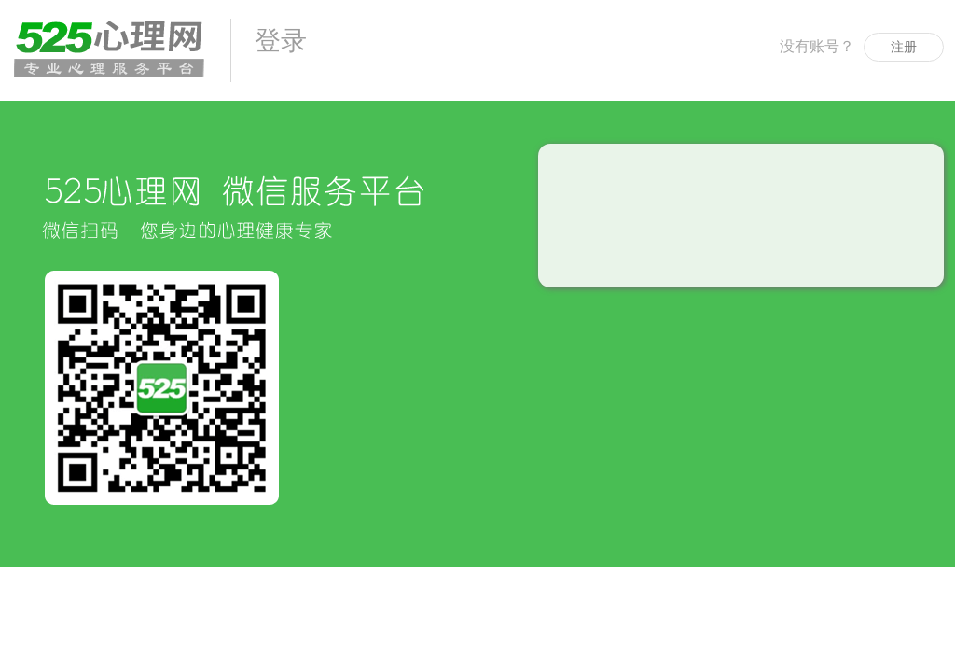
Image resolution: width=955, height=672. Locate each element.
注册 (904, 47)
